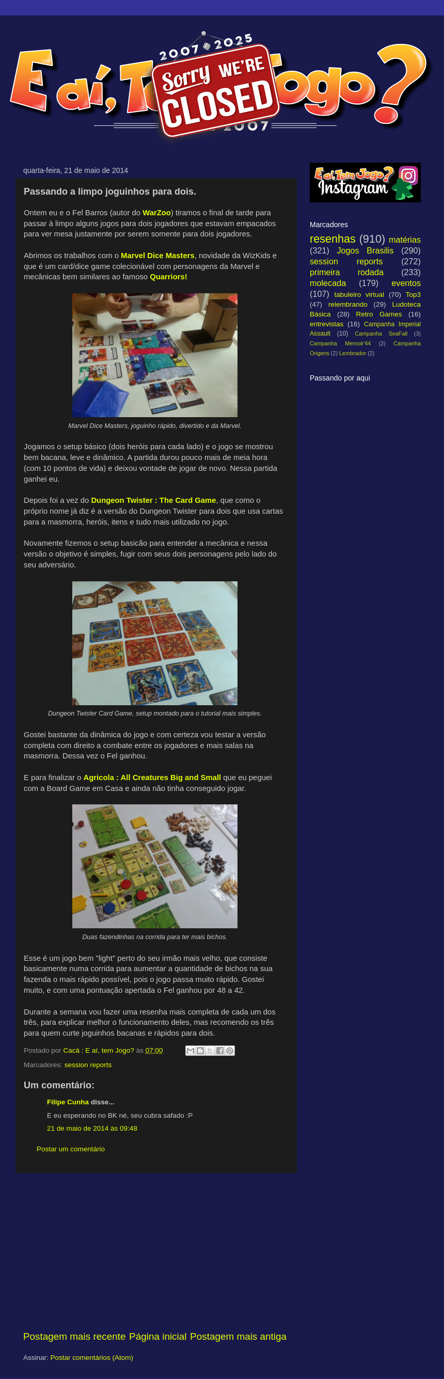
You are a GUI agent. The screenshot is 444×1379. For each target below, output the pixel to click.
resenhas (333, 238)
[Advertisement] (154, 1251)
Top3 (413, 294)
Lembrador (352, 353)
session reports (88, 1065)
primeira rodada (347, 272)
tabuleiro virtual (359, 294)
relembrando (348, 304)
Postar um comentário (71, 1149)
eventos (406, 283)
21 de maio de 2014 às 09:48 (92, 1128)
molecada (328, 283)
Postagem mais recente (74, 1336)
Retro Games (379, 314)
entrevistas (326, 324)
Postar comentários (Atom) (92, 1357)
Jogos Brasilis (365, 250)
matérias (405, 239)
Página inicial (157, 1336)
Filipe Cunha (68, 1102)
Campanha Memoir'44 (340, 343)
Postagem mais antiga (238, 1336)
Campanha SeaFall (381, 333)
